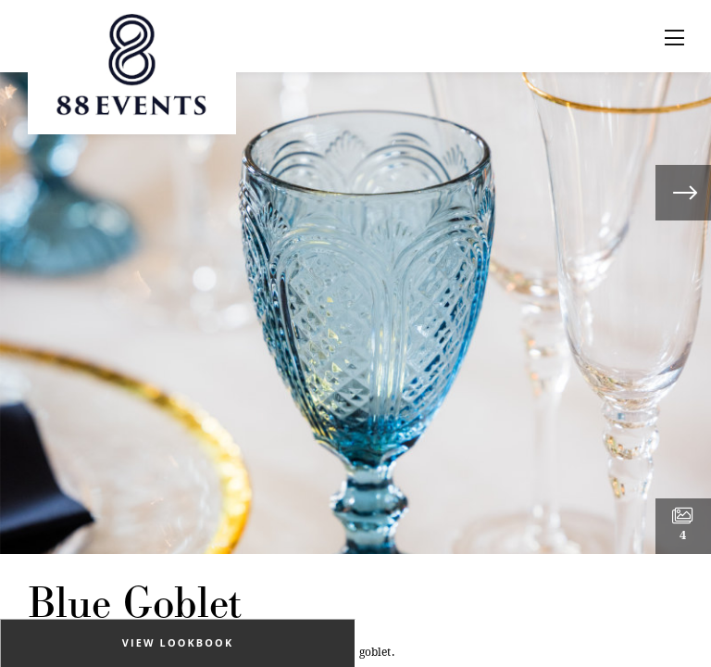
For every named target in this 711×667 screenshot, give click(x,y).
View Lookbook (178, 642)
